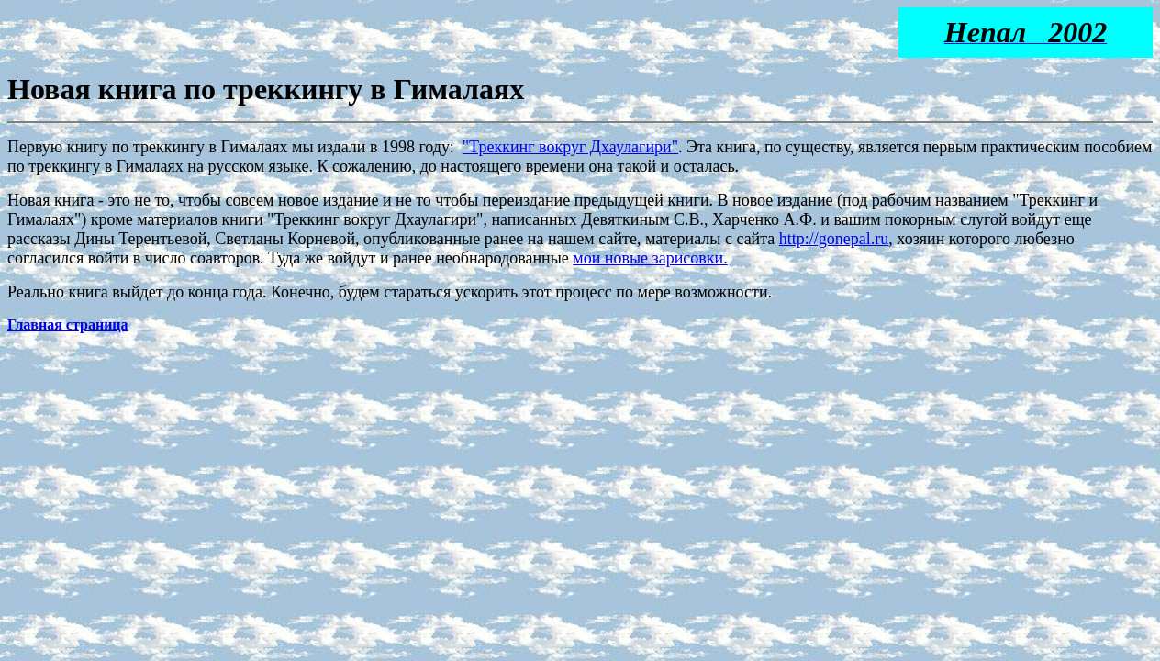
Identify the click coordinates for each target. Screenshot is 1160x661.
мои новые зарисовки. (650, 258)
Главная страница (67, 324)
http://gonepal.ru (833, 239)
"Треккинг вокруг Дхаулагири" (570, 147)
